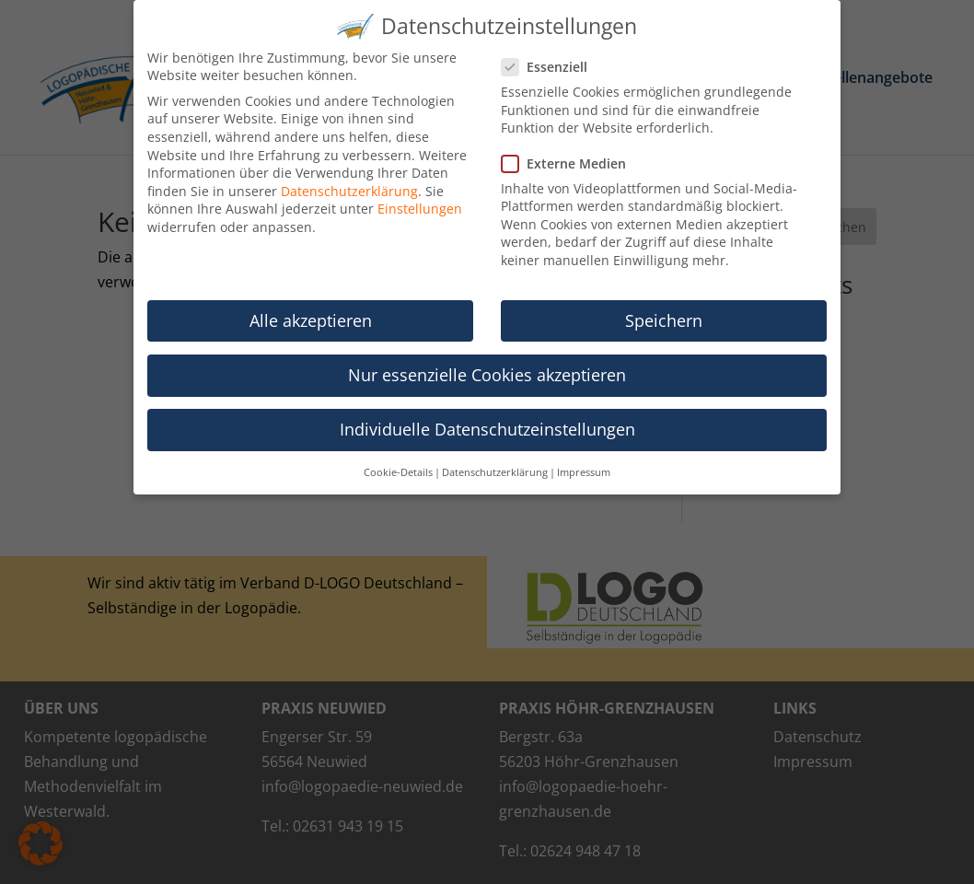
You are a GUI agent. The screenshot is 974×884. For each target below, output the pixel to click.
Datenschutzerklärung (349, 181)
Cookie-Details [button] (398, 462)
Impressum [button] (583, 462)
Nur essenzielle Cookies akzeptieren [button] (487, 365)
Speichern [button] (663, 310)
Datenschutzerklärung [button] (495, 462)
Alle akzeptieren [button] (310, 310)
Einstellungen (419, 199)
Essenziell (552, 56)
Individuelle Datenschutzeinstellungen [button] (487, 419)
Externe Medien (571, 153)
